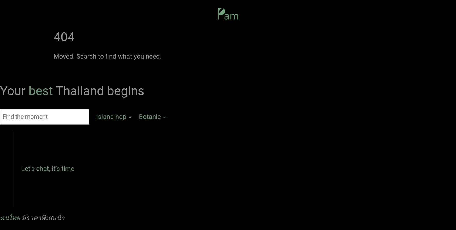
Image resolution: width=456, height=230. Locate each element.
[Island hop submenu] (114, 116)
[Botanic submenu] (153, 116)
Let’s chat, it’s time (47, 168)
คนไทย (10, 218)
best (42, 91)
